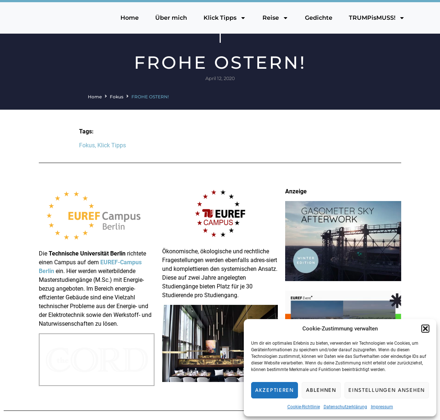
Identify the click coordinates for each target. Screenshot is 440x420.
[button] (425, 328)
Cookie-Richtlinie (303, 406)
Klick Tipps (225, 17)
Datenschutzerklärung (345, 406)
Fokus (116, 96)
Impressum (382, 406)
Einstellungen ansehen (386, 390)
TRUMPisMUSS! (377, 17)
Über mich (171, 17)
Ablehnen (321, 390)
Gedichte (318, 17)
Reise (275, 17)
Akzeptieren (274, 390)
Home (129, 17)
